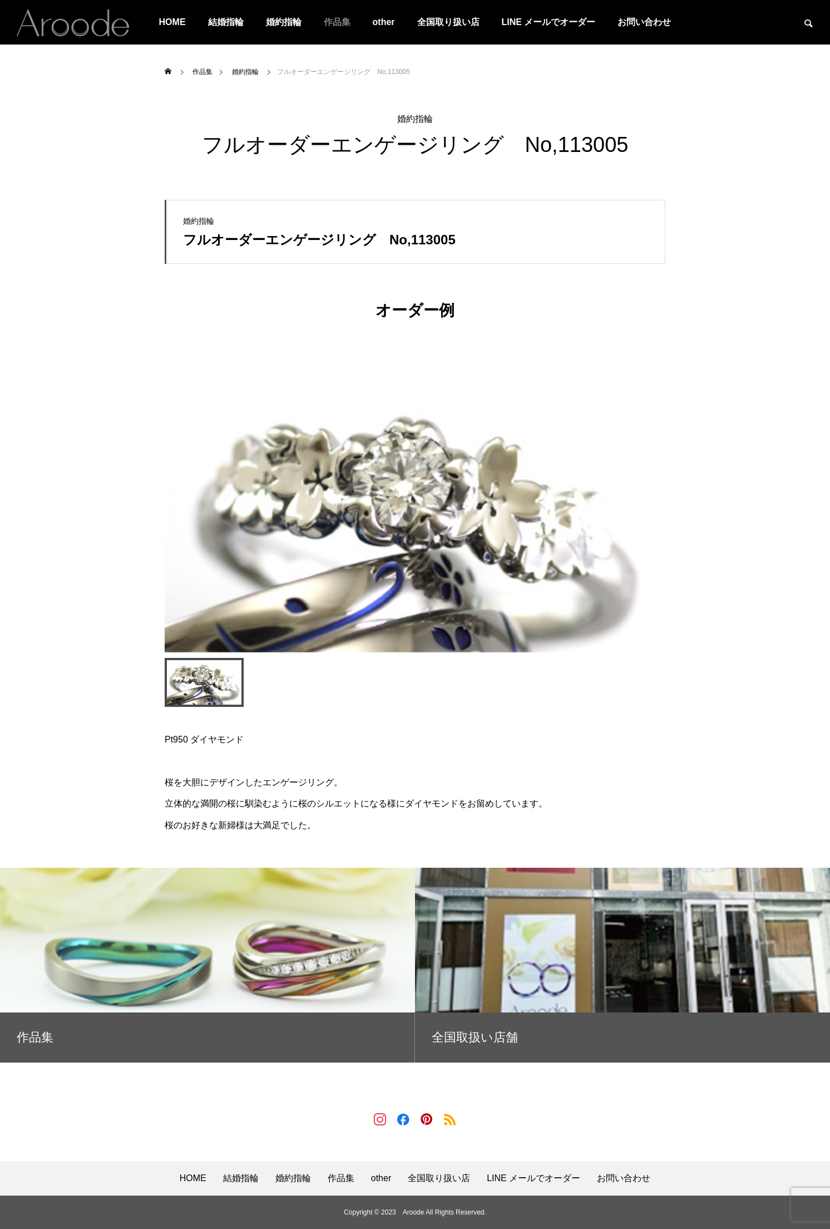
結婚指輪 (226, 22)
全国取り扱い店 (448, 22)
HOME (172, 22)
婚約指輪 (284, 22)
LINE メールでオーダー (549, 22)
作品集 (337, 22)
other (384, 22)
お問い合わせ (644, 22)
